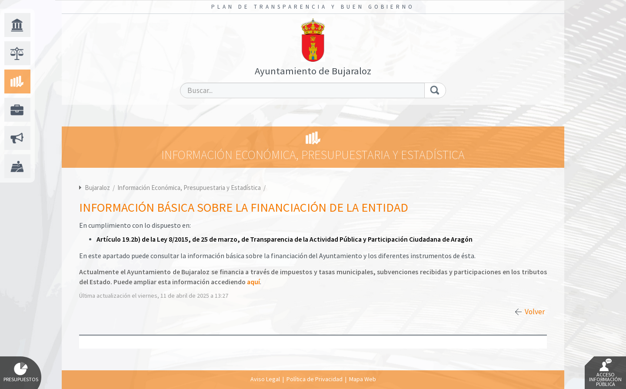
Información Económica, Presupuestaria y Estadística (189, 187)
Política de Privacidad (314, 379)
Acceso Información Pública (605, 373)
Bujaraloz (97, 187)
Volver (535, 311)
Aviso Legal (265, 379)
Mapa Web (362, 379)
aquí (253, 282)
